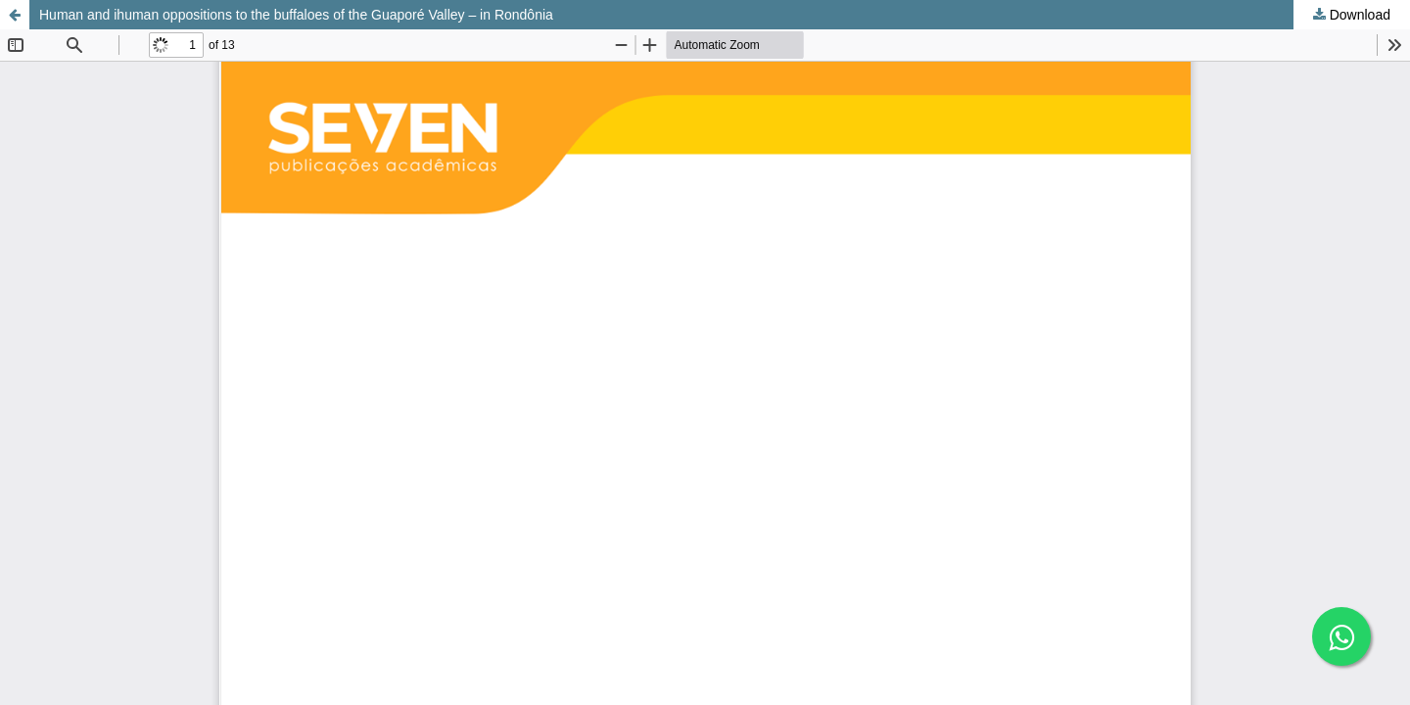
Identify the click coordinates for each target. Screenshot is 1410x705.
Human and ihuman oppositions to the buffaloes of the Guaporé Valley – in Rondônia (296, 15)
